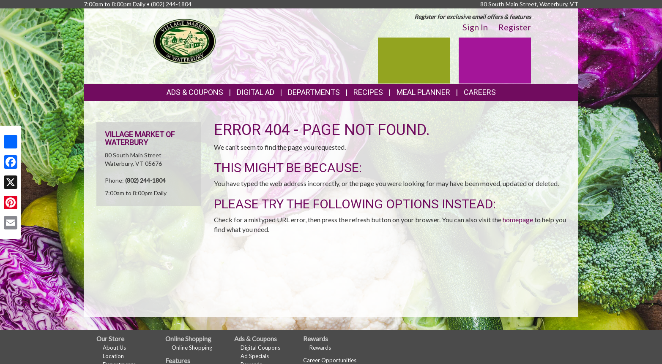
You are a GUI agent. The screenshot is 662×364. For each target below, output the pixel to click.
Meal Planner (423, 92)
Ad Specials (255, 356)
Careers (480, 92)
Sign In (475, 27)
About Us (114, 347)
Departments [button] (314, 92)
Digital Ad (255, 92)
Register (514, 27)
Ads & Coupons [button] (195, 92)
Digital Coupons (260, 347)
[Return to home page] (184, 40)
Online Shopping (192, 347)
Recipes (368, 92)
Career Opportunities (329, 360)
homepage (518, 220)
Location (113, 356)
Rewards (320, 347)
